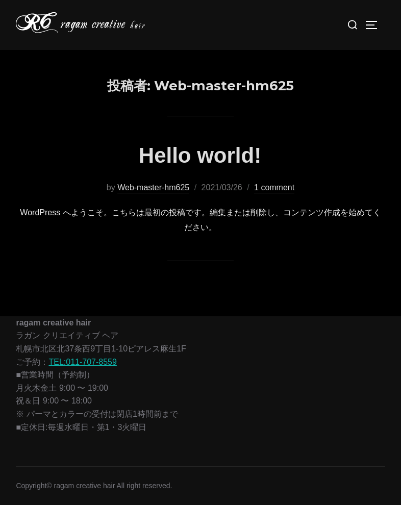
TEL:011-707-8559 (82, 362)
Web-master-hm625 (153, 187)
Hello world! (200, 155)
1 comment (274, 187)
